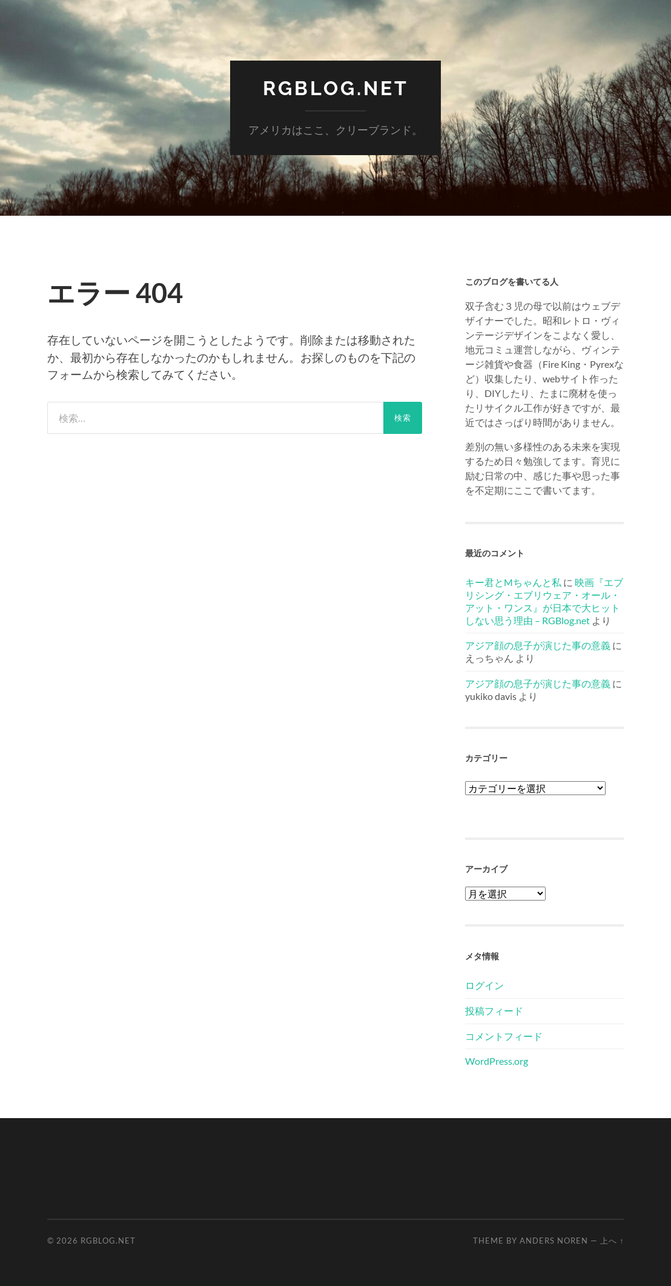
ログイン (484, 985)
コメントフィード (504, 1036)
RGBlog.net (336, 88)
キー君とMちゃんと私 (513, 582)
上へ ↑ (612, 1240)
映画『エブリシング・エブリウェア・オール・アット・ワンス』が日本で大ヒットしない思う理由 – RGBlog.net (544, 600)
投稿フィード (494, 1010)
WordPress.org (496, 1061)
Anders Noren (554, 1240)
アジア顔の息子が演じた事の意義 (537, 645)
